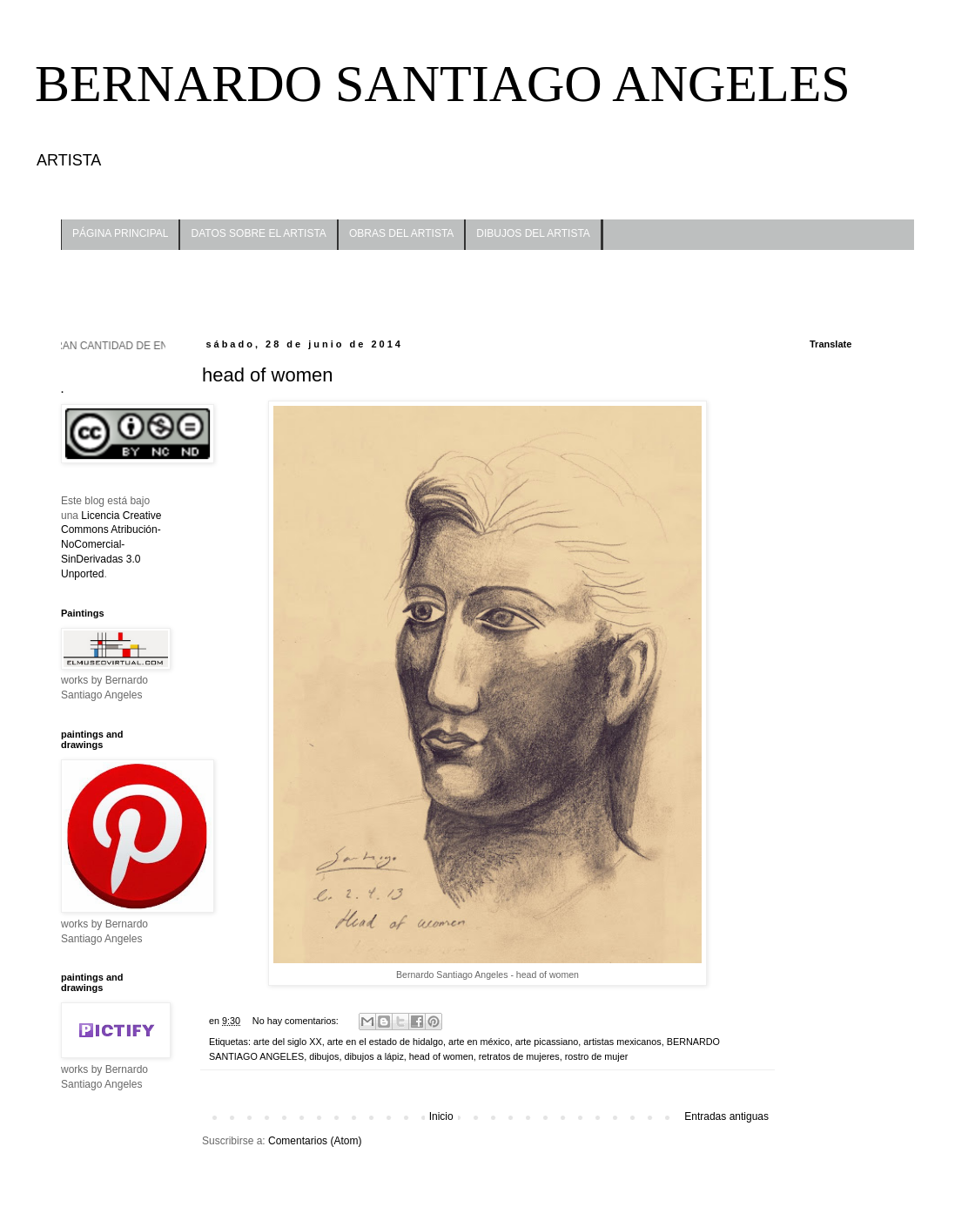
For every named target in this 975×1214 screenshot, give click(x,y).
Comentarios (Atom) (314, 1141)
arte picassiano (547, 1041)
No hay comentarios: (296, 1020)
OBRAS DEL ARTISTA (401, 233)
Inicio (441, 1116)
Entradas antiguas (726, 1116)
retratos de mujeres (519, 1056)
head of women (267, 375)
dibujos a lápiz (373, 1056)
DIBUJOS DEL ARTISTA (532, 233)
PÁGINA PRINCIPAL (120, 233)
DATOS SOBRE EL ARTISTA (258, 233)
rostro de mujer (597, 1056)
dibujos (324, 1056)
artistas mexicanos (622, 1041)
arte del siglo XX (287, 1041)
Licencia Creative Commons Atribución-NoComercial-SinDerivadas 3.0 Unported (111, 544)
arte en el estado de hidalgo (385, 1041)
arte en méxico (479, 1041)
